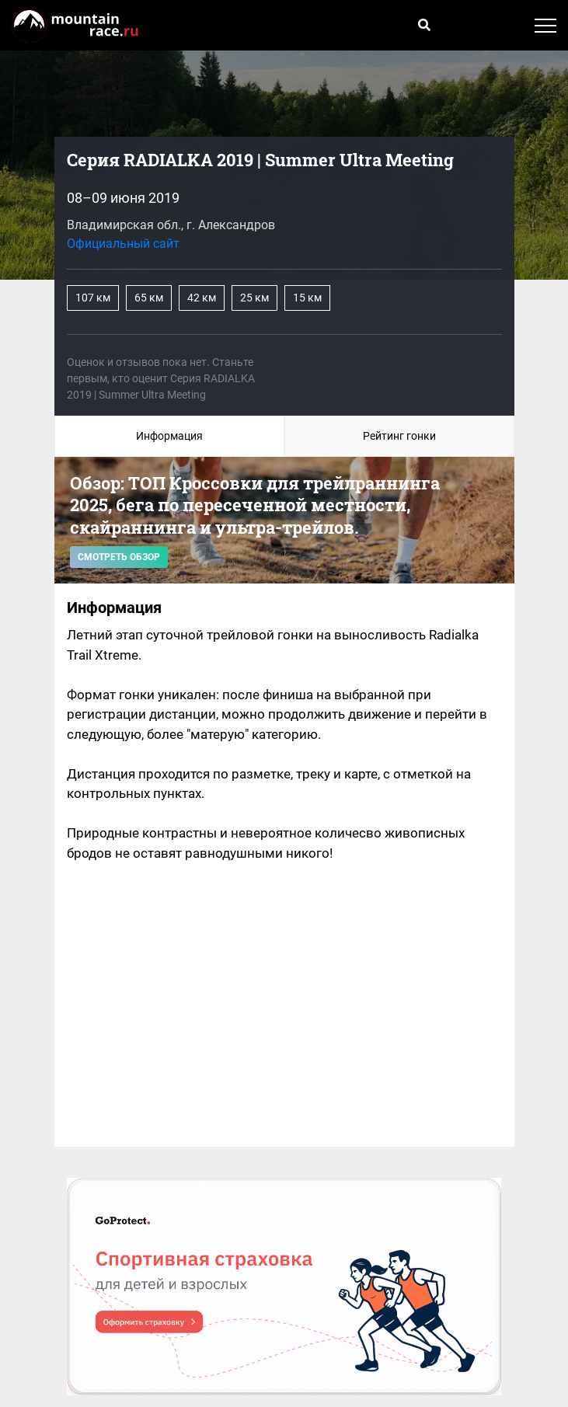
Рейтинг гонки (399, 436)
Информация (169, 436)
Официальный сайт (123, 243)
